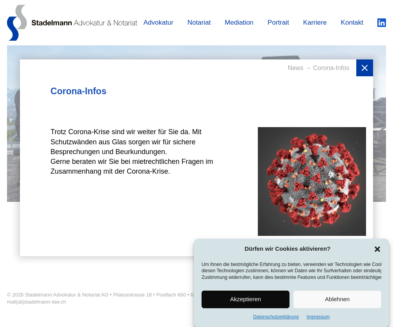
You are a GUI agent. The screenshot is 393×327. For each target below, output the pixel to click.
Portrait (278, 22)
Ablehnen (337, 300)
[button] (377, 250)
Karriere (315, 22)
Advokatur (158, 22)
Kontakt (352, 22)
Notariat (199, 22)
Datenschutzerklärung (276, 318)
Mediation (239, 22)
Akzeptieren (245, 300)
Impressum (318, 318)
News (296, 68)
